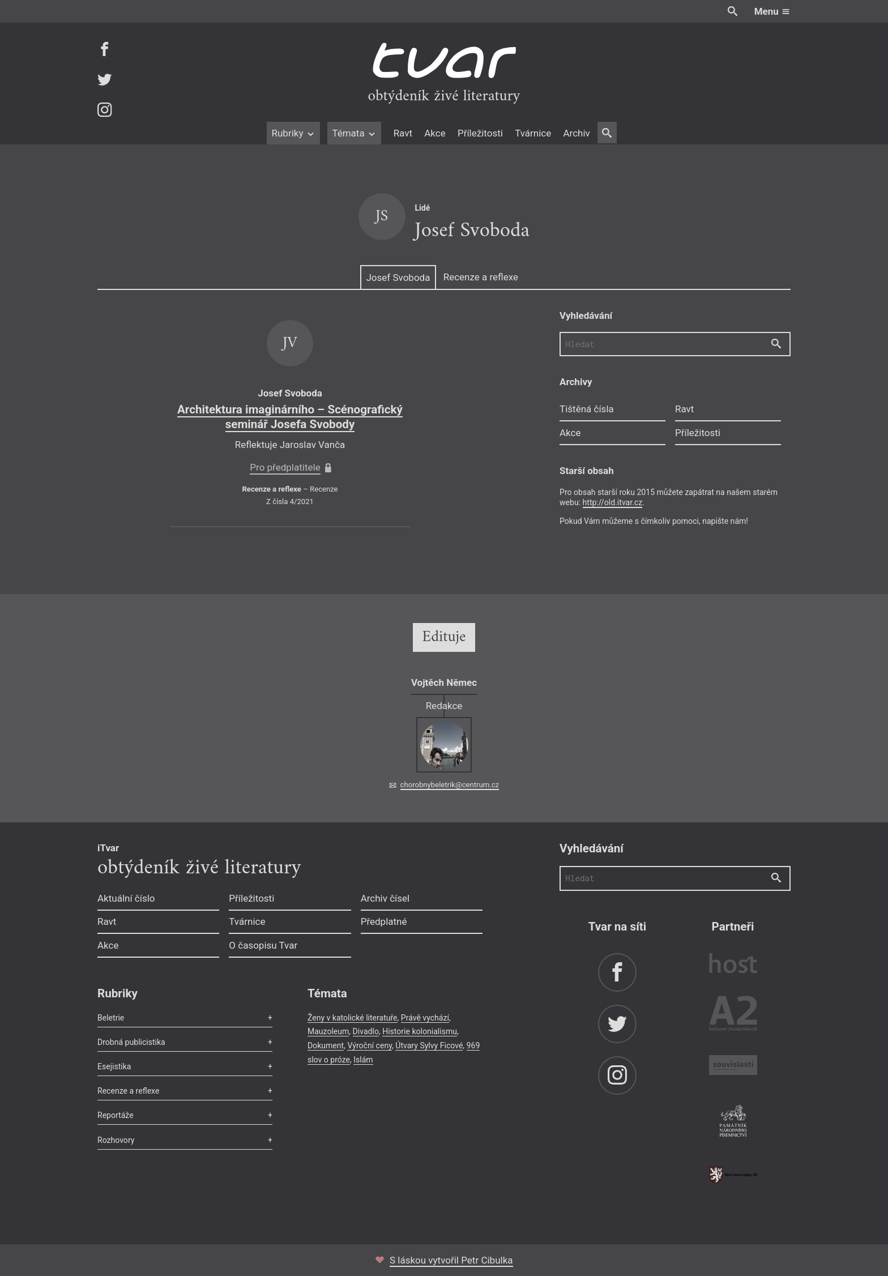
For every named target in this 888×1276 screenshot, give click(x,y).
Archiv (576, 133)
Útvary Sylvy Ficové (429, 1045)
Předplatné (384, 921)
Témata (354, 133)
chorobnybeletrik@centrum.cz (449, 784)
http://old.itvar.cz (613, 502)
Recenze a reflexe (480, 277)
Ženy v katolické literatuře (353, 1017)
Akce (434, 133)
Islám (363, 1059)
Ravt (403, 133)
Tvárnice (533, 133)
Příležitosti (480, 133)
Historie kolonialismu (419, 1031)
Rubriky (293, 133)
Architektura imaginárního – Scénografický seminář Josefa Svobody (290, 417)
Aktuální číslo (126, 898)
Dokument (326, 1045)
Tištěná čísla (587, 409)
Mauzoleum (328, 1031)
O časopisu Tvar (263, 945)
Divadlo (366, 1031)
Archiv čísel (385, 898)
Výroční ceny (369, 1045)
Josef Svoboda (398, 277)
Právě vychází (425, 1017)
